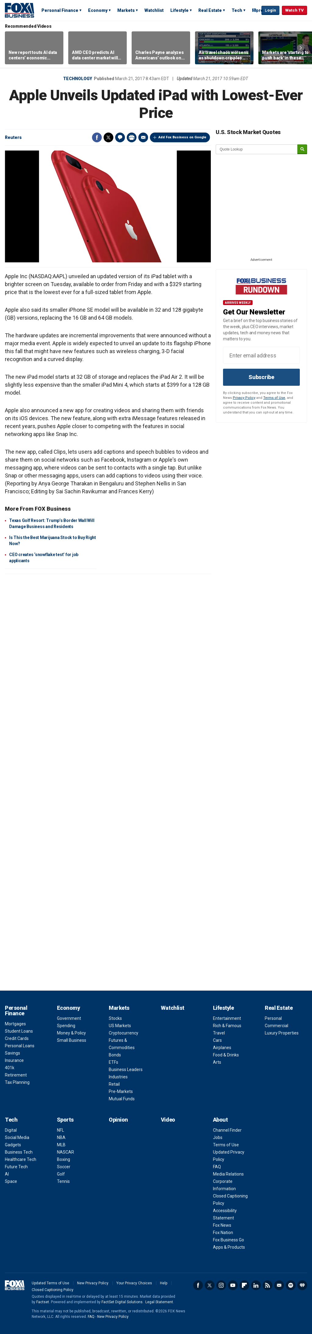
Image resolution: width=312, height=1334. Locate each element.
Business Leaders (126, 1069)
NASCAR (65, 1152)
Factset (42, 1302)
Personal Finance (59, 10)
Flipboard (244, 1285)
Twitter (108, 137)
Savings (12, 1053)
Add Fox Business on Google (182, 137)
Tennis (63, 1181)
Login (270, 10)
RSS (267, 1285)
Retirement (16, 1075)
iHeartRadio (302, 1285)
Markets (126, 10)
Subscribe (261, 377)
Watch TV (294, 10)
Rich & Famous (227, 1025)
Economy (98, 10)
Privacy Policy (244, 398)
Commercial (276, 1025)
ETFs (113, 1062)
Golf (61, 1174)
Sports (65, 1119)
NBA (61, 1137)
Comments (120, 137)
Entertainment (227, 1018)
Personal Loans (19, 1045)
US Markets (120, 1025)
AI (7, 1174)
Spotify (291, 1285)
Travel (219, 1033)
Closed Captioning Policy (52, 1290)
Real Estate (210, 10)
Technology (77, 78)
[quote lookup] (257, 149)
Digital (11, 1130)
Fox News (222, 1225)
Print (131, 137)
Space (11, 1181)
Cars (217, 1040)
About (220, 1119)
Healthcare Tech (20, 1159)
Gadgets (13, 1144)
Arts (217, 1062)
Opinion (118, 1119)
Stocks (115, 1018)
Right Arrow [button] (300, 47)
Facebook (97, 137)
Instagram (221, 1285)
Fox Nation (223, 1232)
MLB (61, 1144)
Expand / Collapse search (255, 10)
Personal (273, 1018)
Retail (114, 1084)
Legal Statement (159, 1302)
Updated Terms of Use (50, 1283)
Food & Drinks (226, 1054)
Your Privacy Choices (134, 1283)
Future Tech (16, 1166)
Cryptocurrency (123, 1033)
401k (9, 1067)
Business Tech (19, 1152)
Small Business (71, 1040)
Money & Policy (71, 1033)
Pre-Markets (121, 1091)
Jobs (217, 1137)
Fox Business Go (228, 1239)
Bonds (115, 1054)
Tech (237, 10)
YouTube (233, 1285)
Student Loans (19, 1031)
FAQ (217, 1166)
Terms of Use (274, 398)
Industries (118, 1076)
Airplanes (222, 1047)
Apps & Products (229, 1247)
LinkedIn (256, 1285)
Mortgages (15, 1023)
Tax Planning (17, 1082)
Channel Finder (227, 1130)
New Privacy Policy (92, 1283)
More (257, 10)
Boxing (63, 1159)
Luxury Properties (282, 1033)
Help (163, 1283)
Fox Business (19, 10)
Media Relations (228, 1174)
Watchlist (154, 10)
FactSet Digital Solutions (122, 1302)
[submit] (302, 149)
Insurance (14, 1060)
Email (143, 137)
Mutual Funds (122, 1098)
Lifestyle (179, 10)
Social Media (17, 1137)
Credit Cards (17, 1038)
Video (168, 1119)
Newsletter (279, 1285)
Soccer (63, 1166)
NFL (60, 1130)
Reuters (13, 137)
